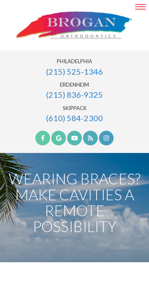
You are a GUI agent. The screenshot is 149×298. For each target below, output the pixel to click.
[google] (58, 138)
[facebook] (42, 138)
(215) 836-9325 (74, 95)
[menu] (140, 7)
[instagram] (106, 138)
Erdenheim (74, 85)
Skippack (75, 108)
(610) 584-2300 (74, 118)
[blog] (90, 138)
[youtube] (74, 138)
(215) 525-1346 (74, 71)
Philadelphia (74, 61)
